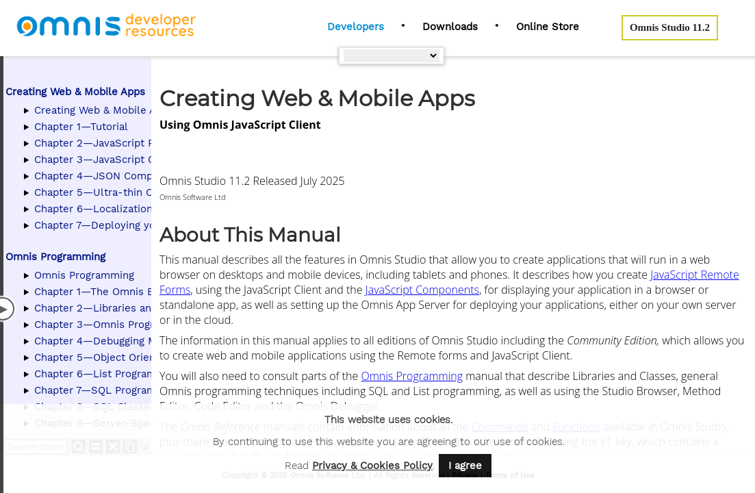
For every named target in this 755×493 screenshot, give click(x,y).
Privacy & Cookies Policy (372, 465)
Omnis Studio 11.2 (670, 27)
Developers (355, 27)
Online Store (547, 27)
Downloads (450, 27)
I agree (465, 465)
